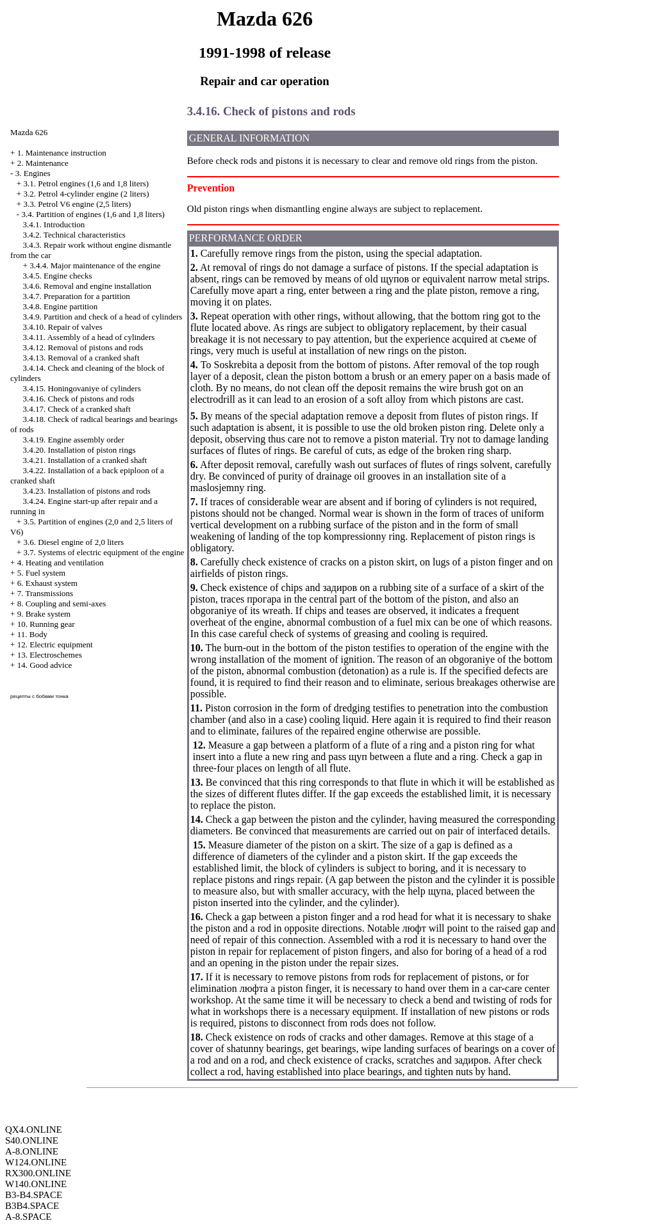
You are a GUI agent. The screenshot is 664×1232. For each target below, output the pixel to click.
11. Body (32, 634)
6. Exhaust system (47, 583)
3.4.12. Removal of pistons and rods (83, 347)
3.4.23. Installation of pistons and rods (87, 491)
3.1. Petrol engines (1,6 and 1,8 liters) (86, 183)
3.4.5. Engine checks (57, 275)
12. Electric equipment (55, 644)
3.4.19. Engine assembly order (73, 439)
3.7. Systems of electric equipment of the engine (103, 552)
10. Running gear (46, 624)
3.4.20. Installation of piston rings (79, 450)
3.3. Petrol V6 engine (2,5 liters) (77, 204)
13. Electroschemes (49, 655)
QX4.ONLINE (33, 1129)
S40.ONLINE (31, 1140)
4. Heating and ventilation (60, 562)
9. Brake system (44, 614)
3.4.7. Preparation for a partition (76, 296)
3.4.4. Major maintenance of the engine (94, 265)
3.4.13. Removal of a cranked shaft (81, 357)
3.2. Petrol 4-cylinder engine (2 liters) (86, 194)
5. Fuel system (41, 573)
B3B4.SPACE (32, 1206)
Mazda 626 (28, 132)
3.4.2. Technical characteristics (74, 234)
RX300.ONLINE (38, 1173)
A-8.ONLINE (31, 1151)
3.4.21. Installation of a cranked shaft (85, 460)
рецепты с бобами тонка (39, 696)
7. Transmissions (45, 593)
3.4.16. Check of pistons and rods (79, 398)
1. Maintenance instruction (61, 153)
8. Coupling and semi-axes (61, 603)
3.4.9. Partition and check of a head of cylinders (103, 316)
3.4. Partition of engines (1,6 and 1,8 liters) (93, 214)
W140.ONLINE (36, 1184)
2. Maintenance (43, 163)
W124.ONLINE (36, 1162)
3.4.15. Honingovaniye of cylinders (82, 388)
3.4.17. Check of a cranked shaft (77, 409)
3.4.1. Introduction (54, 224)
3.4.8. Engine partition (60, 306)
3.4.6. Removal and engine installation (87, 286)
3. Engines (33, 173)
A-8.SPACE (28, 1217)
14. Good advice (44, 665)
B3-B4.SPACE (33, 1195)
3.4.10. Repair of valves (63, 327)
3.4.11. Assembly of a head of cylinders (89, 337)
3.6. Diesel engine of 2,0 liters (73, 542)
